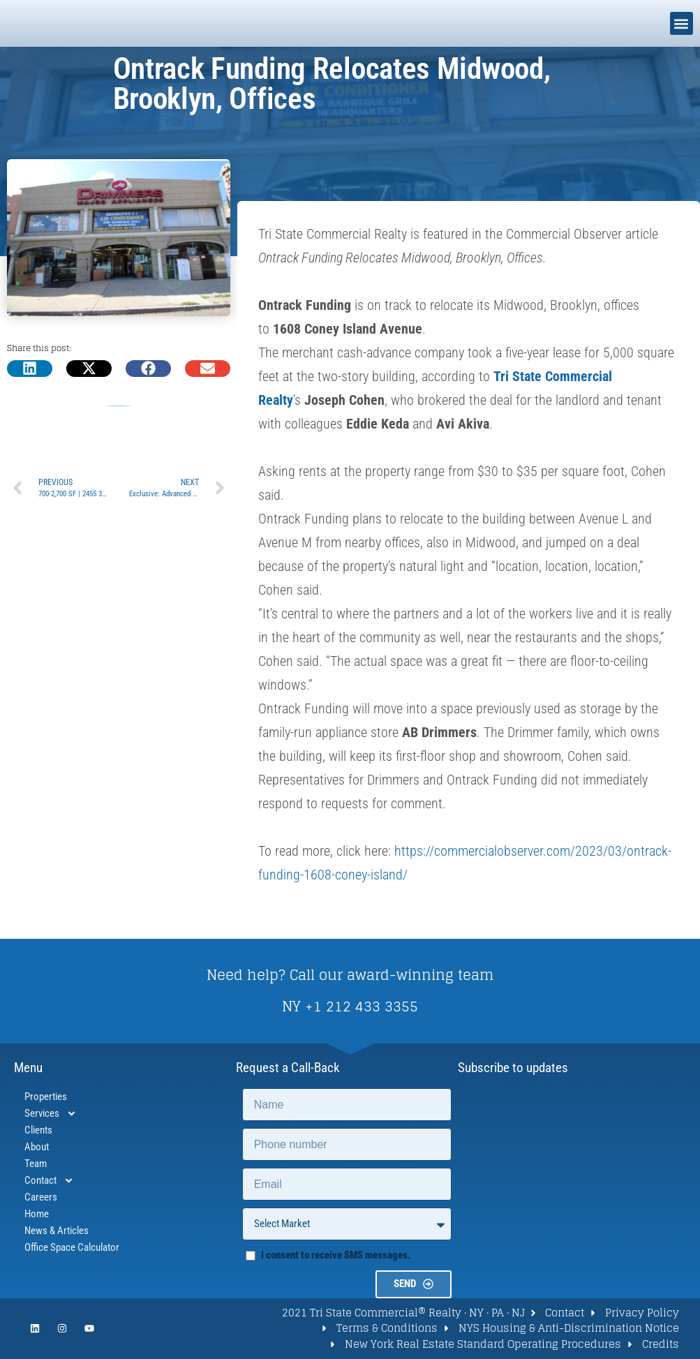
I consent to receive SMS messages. (335, 1255)
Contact (49, 1180)
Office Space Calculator (71, 1247)
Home (36, 1214)
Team (35, 1163)
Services (50, 1113)
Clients (38, 1130)
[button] (681, 23)
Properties (45, 1096)
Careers (40, 1197)
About (36, 1147)
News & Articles (56, 1230)
